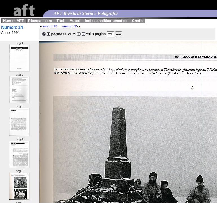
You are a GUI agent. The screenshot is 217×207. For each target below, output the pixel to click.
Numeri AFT (13, 21)
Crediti (137, 21)
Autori (75, 21)
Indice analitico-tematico (106, 21)
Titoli (61, 21)
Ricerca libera (40, 21)
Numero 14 (12, 27)
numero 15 (71, 26)
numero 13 (48, 26)
